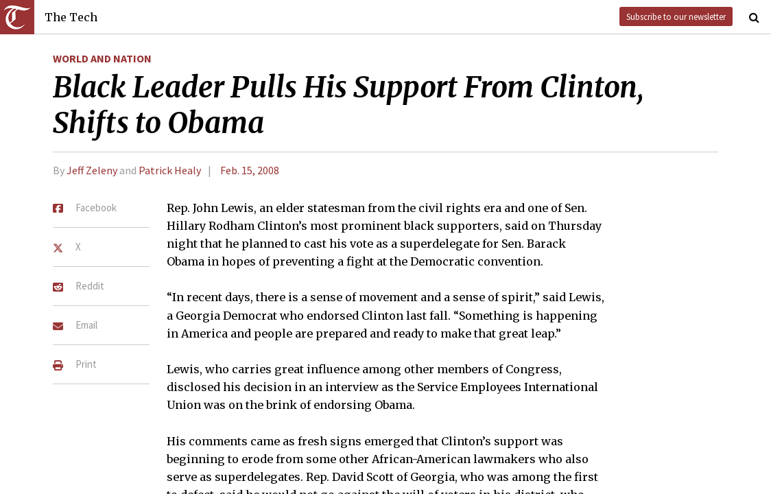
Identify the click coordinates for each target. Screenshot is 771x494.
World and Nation (102, 58)
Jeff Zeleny (92, 170)
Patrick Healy (170, 170)
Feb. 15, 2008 (249, 170)
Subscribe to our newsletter (676, 16)
